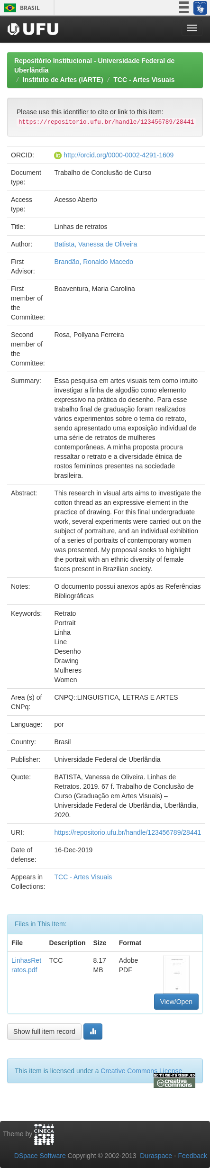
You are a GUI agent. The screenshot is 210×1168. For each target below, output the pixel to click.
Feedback (192, 1155)
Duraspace (156, 1155)
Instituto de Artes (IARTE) (63, 79)
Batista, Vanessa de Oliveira (95, 244)
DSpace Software (40, 1155)
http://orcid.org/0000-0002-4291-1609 (118, 155)
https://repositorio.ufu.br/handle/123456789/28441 (127, 832)
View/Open (176, 1001)
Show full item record (44, 1031)
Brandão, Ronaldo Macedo (93, 261)
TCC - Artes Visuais (143, 79)
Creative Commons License (141, 1071)
